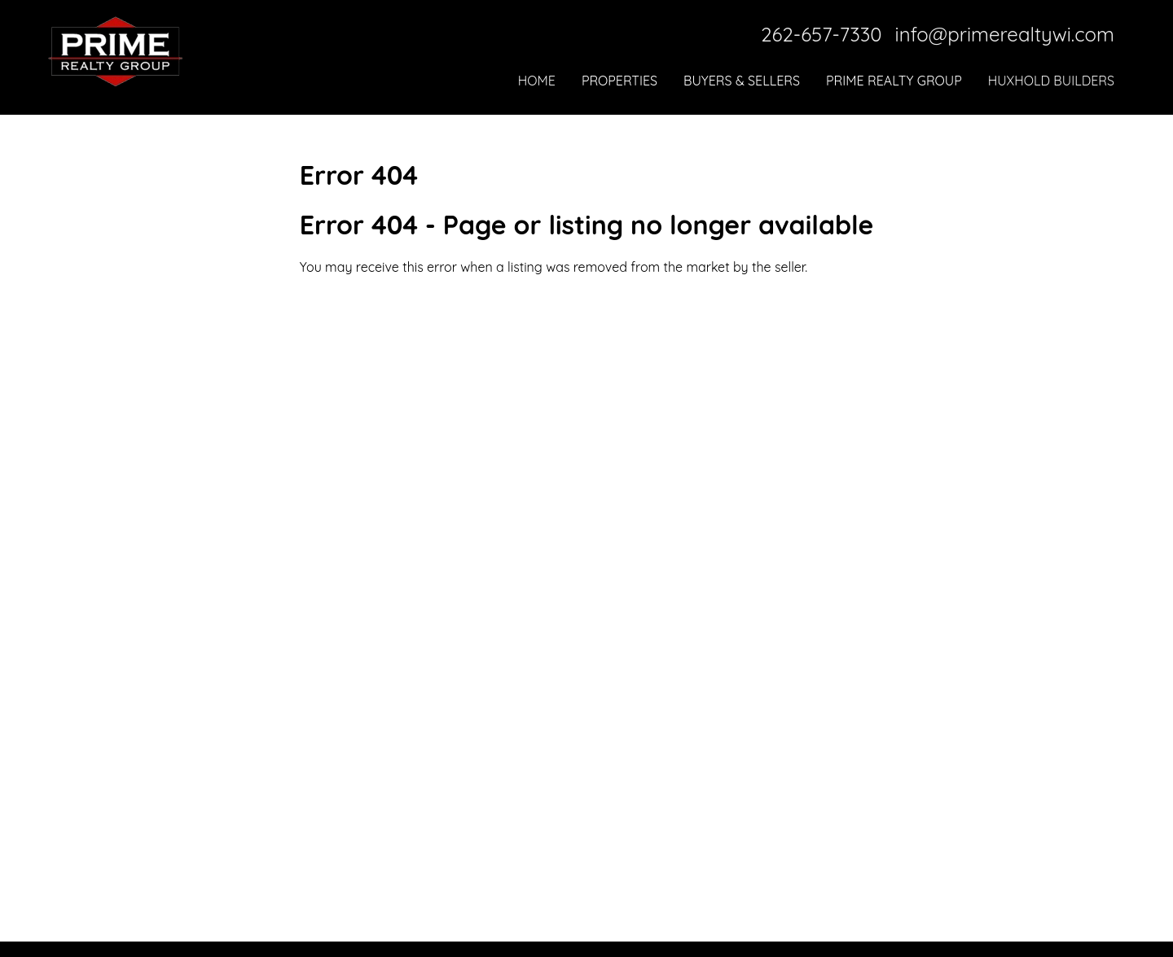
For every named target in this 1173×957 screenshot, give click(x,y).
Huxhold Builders (1051, 80)
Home (537, 80)
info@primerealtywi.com (1004, 34)
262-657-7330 (821, 34)
